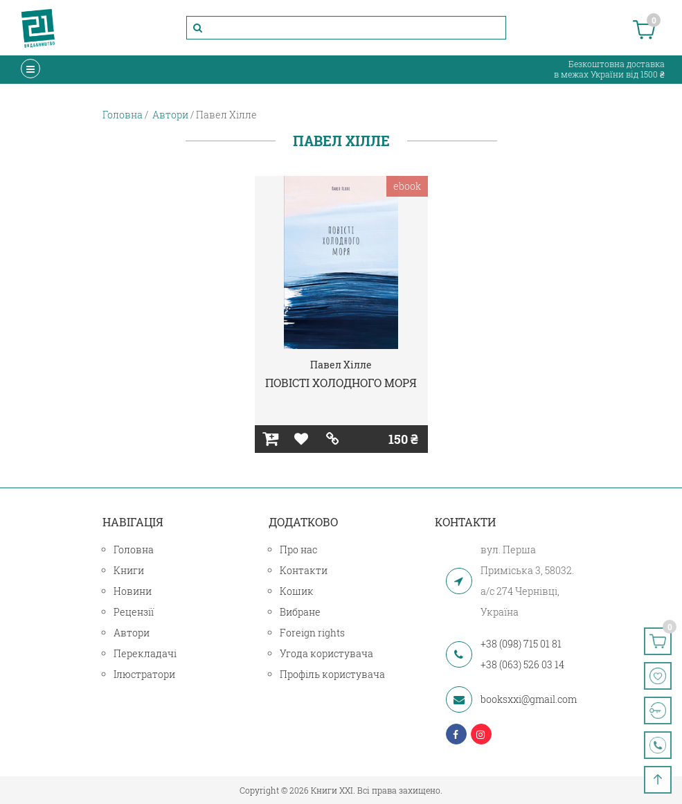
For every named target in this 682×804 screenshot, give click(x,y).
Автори (132, 632)
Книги (129, 570)
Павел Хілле (341, 364)
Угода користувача (326, 653)
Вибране (300, 611)
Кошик (297, 591)
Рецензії (134, 611)
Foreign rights (312, 632)
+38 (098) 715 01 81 (521, 643)
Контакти (303, 570)
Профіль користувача (332, 674)
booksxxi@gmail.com (529, 699)
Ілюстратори (144, 674)
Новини (133, 591)
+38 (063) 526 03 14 (522, 664)
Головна (134, 549)
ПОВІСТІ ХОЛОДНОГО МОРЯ (341, 382)
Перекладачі (145, 653)
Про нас (298, 549)
